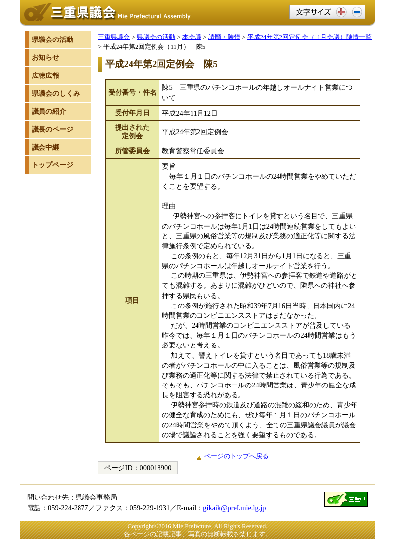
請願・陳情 (224, 36)
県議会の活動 (156, 36)
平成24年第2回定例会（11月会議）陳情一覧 (309, 36)
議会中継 (45, 147)
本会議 (191, 36)
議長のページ (52, 129)
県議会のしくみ (56, 93)
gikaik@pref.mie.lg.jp (234, 508)
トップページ (52, 165)
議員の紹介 (49, 111)
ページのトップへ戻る (236, 456)
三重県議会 (114, 36)
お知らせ (45, 57)
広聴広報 (45, 75)
